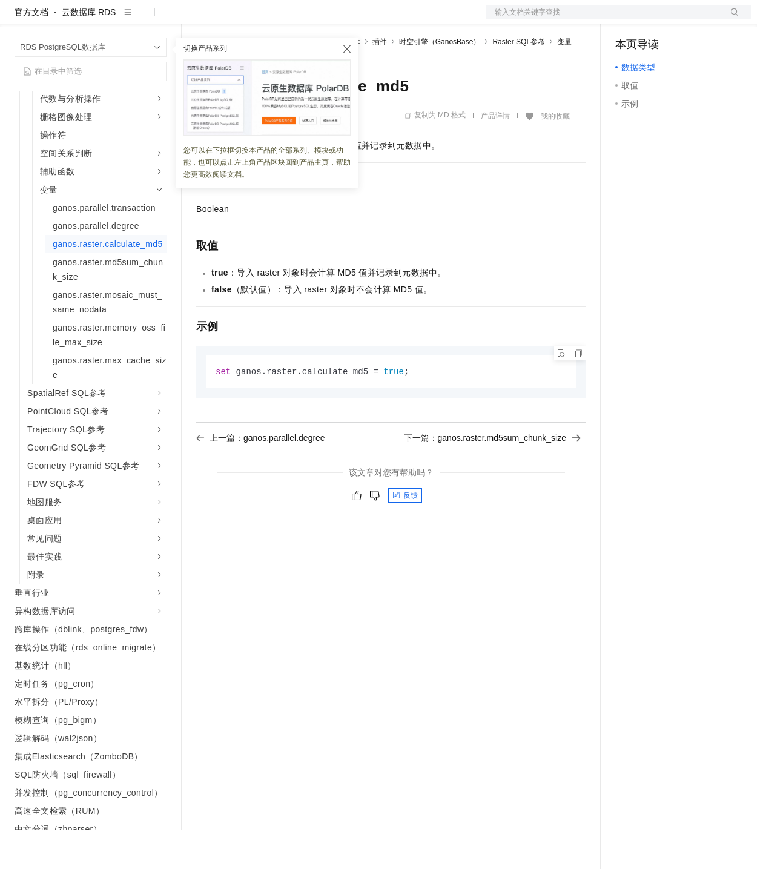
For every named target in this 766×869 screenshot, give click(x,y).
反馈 (405, 534)
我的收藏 (555, 155)
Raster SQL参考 (518, 80)
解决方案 (195, 19)
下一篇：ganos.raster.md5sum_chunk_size (492, 477)
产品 (157, 19)
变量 (564, 80)
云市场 (295, 19)
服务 (357, 19)
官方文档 (31, 51)
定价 (261, 19)
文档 (603, 19)
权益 (232, 19)
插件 (379, 80)
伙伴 (328, 19)
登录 (731, 19)
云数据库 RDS (89, 51)
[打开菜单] (19, 19)
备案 (628, 19)
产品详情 (495, 154)
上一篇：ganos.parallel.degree (260, 477)
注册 (686, 19)
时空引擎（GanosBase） (440, 80)
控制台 (658, 19)
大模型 (124, 19)
